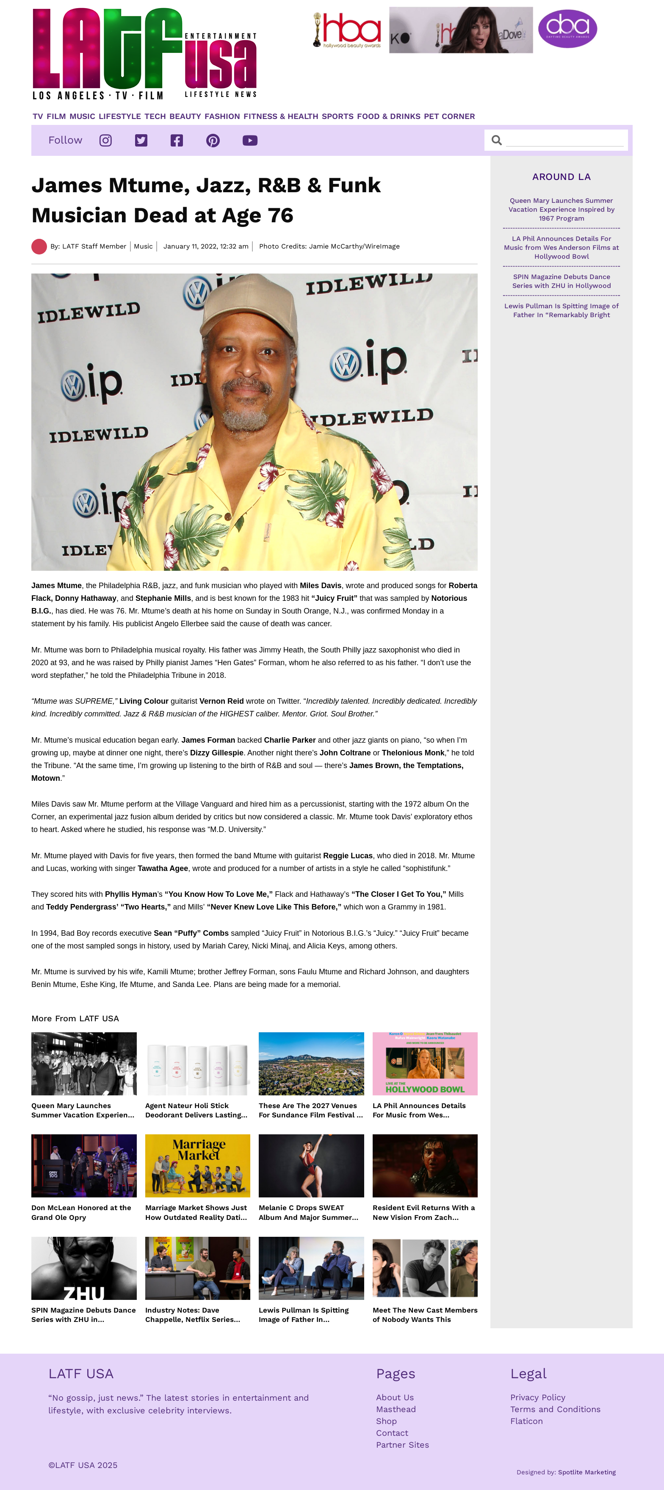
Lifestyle (120, 116)
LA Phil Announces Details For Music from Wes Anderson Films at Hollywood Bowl (424, 1110)
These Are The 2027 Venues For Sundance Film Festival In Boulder (311, 1110)
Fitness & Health (280, 116)
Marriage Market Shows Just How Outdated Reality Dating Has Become (197, 1212)
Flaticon (526, 1421)
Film (56, 116)
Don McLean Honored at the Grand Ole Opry (81, 1212)
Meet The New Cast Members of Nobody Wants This (425, 1315)
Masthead (396, 1409)
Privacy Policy (537, 1397)
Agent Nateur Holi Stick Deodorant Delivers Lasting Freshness (193, 1110)
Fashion (222, 116)
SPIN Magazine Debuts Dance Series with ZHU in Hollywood (83, 1315)
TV (38, 116)
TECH (155, 116)
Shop (386, 1421)
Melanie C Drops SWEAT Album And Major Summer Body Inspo (305, 1212)
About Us (395, 1397)
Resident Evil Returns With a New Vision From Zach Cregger (424, 1212)
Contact (392, 1433)
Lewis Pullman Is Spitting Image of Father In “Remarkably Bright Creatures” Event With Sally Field (308, 1315)
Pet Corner (449, 116)
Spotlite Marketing (587, 1472)
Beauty (185, 116)
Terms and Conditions (555, 1409)
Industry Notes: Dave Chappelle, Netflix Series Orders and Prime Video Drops (189, 1315)
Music (82, 116)
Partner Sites (402, 1445)
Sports (338, 116)
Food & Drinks (389, 116)
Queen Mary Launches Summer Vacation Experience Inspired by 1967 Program (83, 1110)
